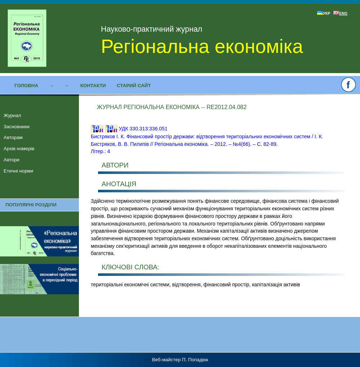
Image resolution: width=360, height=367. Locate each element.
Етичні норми (18, 171)
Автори (11, 159)
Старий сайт (134, 85)
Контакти (93, 85)
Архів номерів (19, 148)
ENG (340, 13)
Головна (26, 85)
